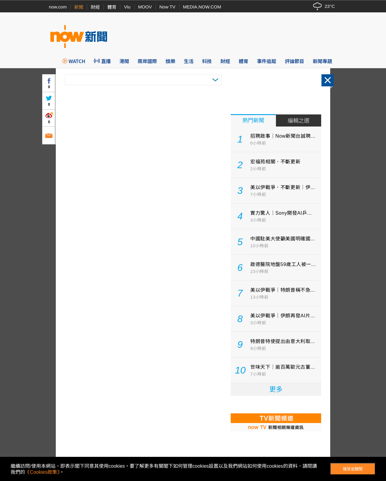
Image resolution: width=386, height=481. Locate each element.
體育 (111, 7)
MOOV (145, 6)
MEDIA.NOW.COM (202, 6)
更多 (276, 389)
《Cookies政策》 (42, 472)
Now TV (167, 6)
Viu (127, 6)
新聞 (78, 7)
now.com (58, 6)
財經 (95, 7)
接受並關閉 (352, 469)
